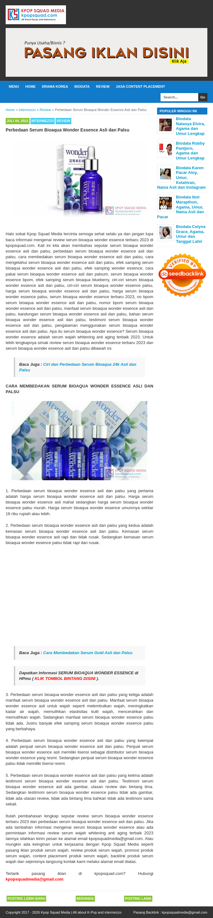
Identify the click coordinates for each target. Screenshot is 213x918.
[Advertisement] (79, 596)
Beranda (85, 898)
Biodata (82, 86)
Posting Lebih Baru (26, 898)
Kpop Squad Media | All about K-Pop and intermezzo (81, 912)
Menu (14, 86)
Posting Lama (138, 898)
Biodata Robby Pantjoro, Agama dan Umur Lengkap (190, 150)
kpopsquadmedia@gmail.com (184, 912)
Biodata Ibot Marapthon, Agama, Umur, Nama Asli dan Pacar (180, 207)
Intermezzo (42, 121)
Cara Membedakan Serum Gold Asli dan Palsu (88, 652)
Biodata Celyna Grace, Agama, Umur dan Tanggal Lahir (190, 234)
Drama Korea (55, 86)
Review (102, 86)
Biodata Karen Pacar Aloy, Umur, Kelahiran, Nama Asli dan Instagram (181, 177)
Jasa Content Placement (140, 86)
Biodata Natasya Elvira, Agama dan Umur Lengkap (190, 126)
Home (30, 86)
